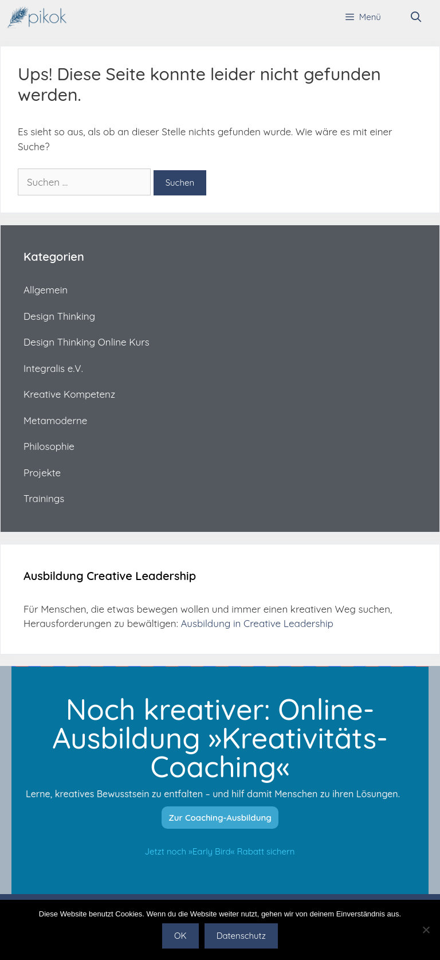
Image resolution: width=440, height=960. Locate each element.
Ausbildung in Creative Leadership (256, 623)
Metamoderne (55, 420)
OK (180, 935)
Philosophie (48, 446)
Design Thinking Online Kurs (86, 342)
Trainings (43, 498)
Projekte (42, 473)
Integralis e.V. (53, 368)
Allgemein (45, 290)
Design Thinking (59, 316)
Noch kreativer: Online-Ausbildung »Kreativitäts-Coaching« (220, 738)
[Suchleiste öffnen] (416, 17)
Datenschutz (241, 935)
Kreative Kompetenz (69, 394)
